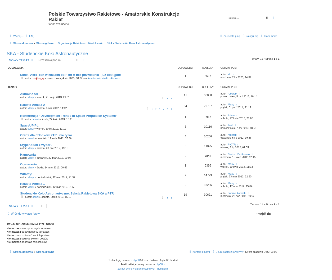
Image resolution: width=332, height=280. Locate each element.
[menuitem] (29, 36)
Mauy (30, 97)
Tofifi (230, 125)
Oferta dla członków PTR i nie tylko (46, 135)
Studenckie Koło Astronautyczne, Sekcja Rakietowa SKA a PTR (67, 193)
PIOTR (232, 144)
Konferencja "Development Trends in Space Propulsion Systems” (68, 115)
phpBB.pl (161, 264)
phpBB (136, 260)
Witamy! (26, 174)
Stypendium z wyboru (36, 145)
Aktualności (29, 94)
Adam (231, 115)
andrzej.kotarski (237, 193)
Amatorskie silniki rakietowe (104, 78)
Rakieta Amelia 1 (32, 183)
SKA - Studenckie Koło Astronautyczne (47, 53)
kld (229, 74)
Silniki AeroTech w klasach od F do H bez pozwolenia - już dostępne (70, 75)
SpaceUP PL (29, 125)
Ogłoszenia (28, 164)
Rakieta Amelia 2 (32, 105)
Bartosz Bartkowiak (239, 154)
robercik (232, 93)
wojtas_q (38, 78)
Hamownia (28, 154)
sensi (35, 119)
